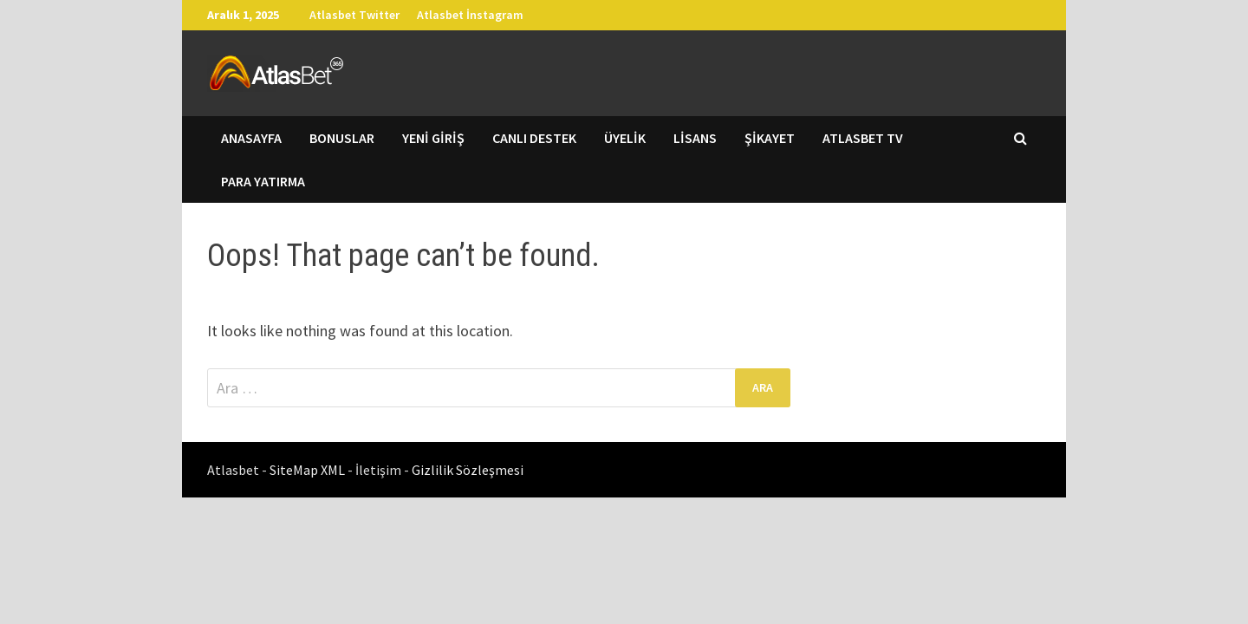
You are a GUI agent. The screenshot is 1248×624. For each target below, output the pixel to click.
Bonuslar (341, 137)
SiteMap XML (309, 469)
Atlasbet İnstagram (470, 15)
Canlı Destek (534, 137)
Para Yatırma (263, 181)
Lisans (695, 137)
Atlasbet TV (862, 137)
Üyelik (625, 137)
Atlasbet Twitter (354, 15)
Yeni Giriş (433, 137)
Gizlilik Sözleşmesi (467, 469)
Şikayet (769, 137)
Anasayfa (251, 137)
